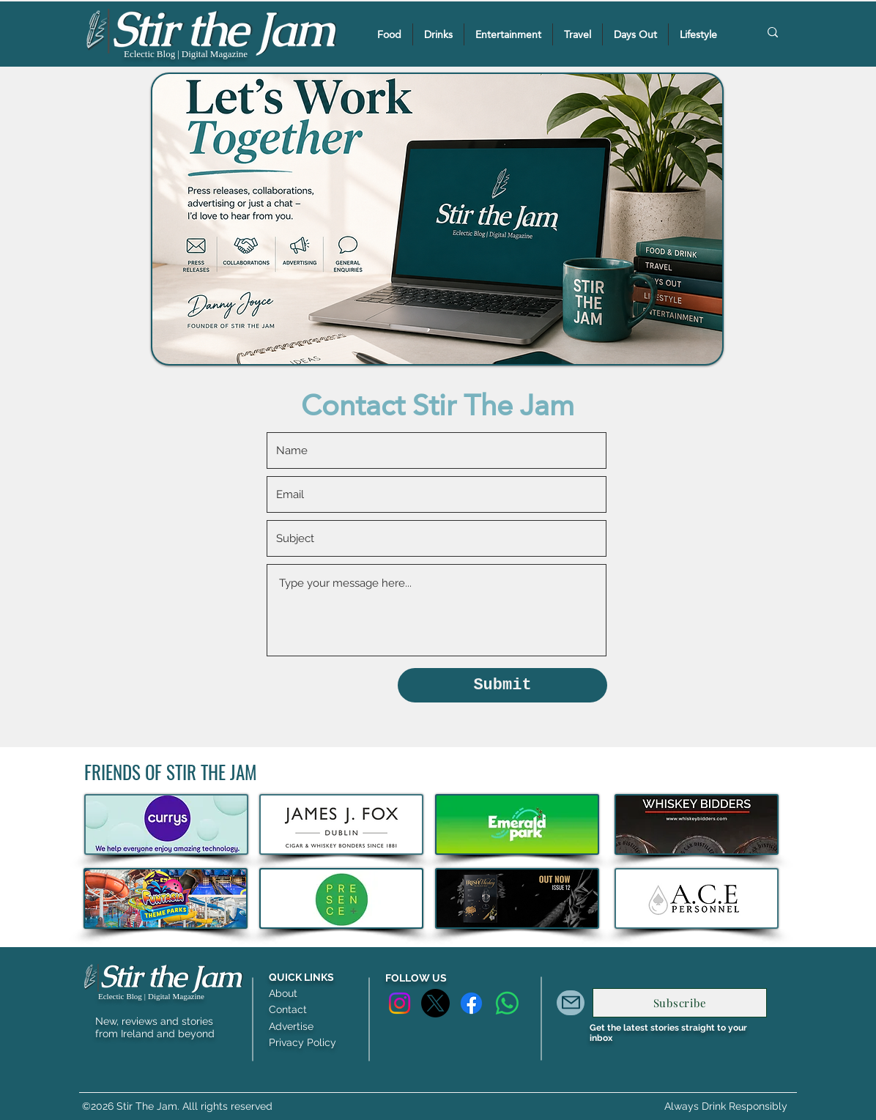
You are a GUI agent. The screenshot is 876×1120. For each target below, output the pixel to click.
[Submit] (502, 685)
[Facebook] (471, 1003)
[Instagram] (399, 1003)
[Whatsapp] (507, 1003)
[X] (435, 1003)
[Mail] (570, 1002)
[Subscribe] (680, 1002)
